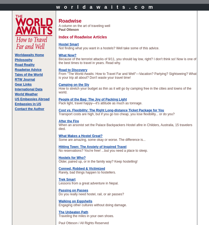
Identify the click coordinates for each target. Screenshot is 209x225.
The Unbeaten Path (73, 212)
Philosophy (24, 60)
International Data (28, 89)
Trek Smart (67, 179)
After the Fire (69, 121)
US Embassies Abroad (32, 99)
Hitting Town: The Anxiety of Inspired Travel (93, 147)
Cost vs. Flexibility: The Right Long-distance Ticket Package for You (111, 110)
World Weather (26, 94)
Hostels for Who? (72, 158)
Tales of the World (29, 75)
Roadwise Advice (28, 70)
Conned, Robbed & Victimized (82, 169)
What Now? (67, 55)
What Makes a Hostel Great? (81, 136)
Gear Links (23, 84)
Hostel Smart (69, 44)
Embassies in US (28, 104)
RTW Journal (25, 79)
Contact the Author (29, 109)
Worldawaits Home (29, 55)
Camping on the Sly (74, 85)
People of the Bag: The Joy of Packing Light (93, 99)
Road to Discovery (73, 70)
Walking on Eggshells (76, 201)
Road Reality (25, 65)
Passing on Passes (73, 190)
